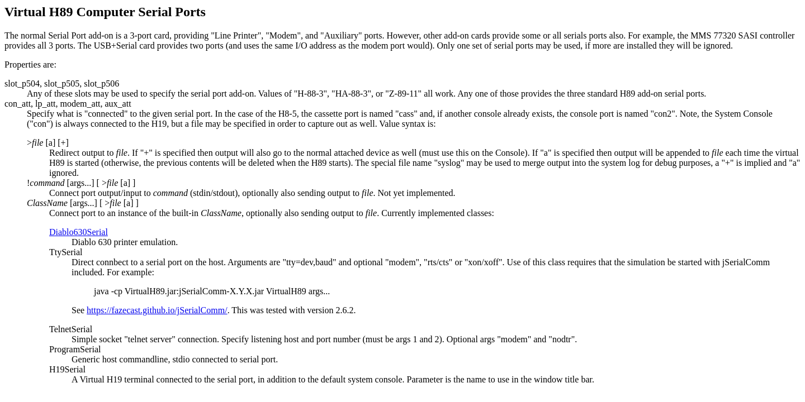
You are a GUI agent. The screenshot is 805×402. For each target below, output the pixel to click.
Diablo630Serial (78, 232)
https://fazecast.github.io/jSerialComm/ (157, 310)
